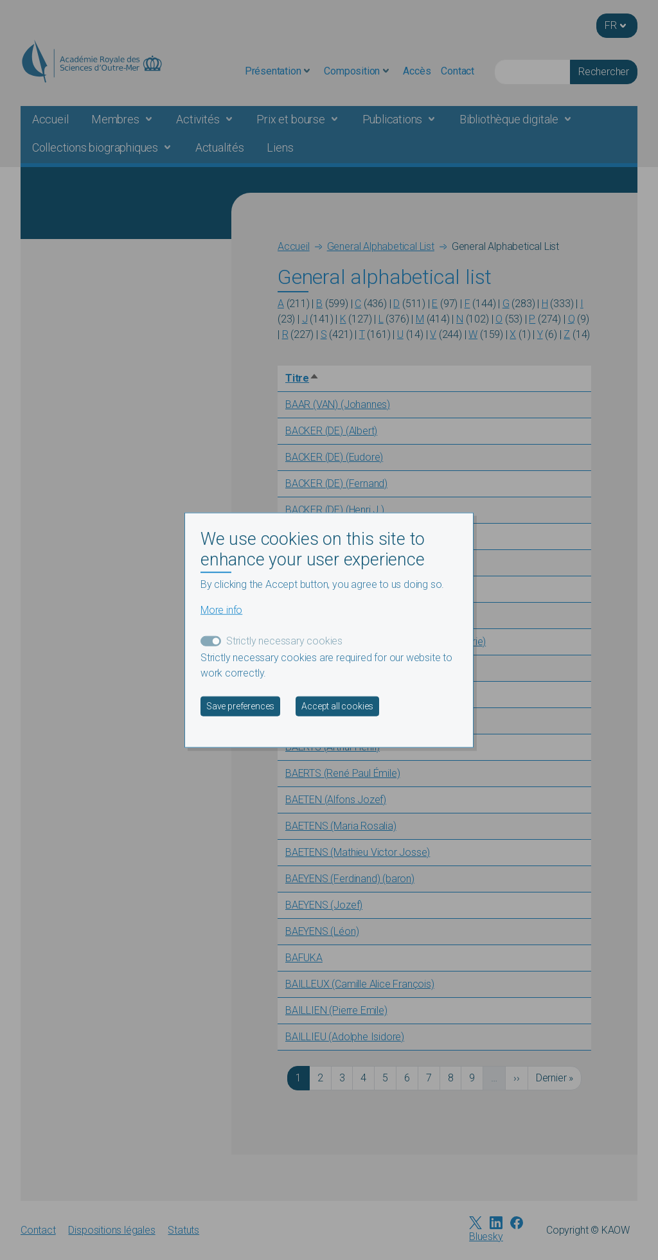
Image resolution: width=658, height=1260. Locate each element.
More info (221, 610)
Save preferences (240, 706)
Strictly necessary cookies (284, 641)
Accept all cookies (337, 706)
